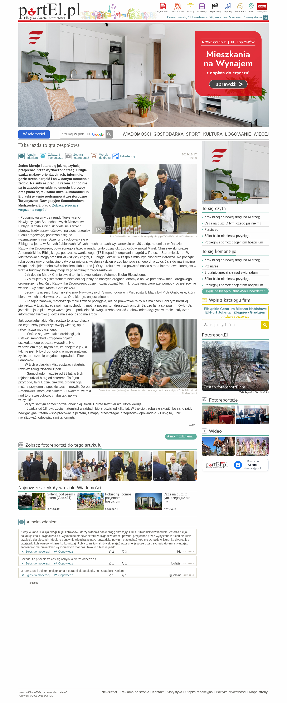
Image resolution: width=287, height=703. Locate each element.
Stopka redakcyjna (199, 692)
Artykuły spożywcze (235, 316)
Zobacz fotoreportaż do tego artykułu (60, 445)
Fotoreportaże (220, 400)
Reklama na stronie (134, 692)
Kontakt (158, 692)
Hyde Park (240, 11)
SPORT (193, 134)
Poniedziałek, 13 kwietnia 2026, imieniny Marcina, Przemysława (214, 17)
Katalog (190, 11)
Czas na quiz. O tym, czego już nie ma (232, 223)
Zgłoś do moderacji (35, 551)
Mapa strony (258, 692)
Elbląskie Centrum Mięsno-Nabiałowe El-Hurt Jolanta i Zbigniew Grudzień (235, 310)
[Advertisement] (107, 615)
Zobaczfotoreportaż (81, 156)
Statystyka (174, 692)
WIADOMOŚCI (137, 134)
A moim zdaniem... (181, 436)
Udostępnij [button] (127, 156)
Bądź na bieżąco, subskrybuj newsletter (235, 291)
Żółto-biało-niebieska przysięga (227, 236)
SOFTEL (48, 695)
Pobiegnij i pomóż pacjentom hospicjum (233, 242)
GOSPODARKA (169, 134)
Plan (251, 11)
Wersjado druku (105, 156)
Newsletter (109, 692)
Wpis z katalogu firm (226, 300)
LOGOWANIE (238, 134)
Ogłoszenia (163, 11)
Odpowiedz (62, 551)
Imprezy (228, 11)
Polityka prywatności (231, 692)
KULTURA (213, 134)
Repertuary (215, 11)
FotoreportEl (215, 335)
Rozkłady (201, 11)
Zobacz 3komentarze (55, 156)
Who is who (178, 11)
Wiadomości (34, 134)
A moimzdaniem (32, 156)
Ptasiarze (211, 229)
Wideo (212, 431)
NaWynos (262, 6)
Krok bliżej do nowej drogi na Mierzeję (232, 217)
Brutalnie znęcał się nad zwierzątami (231, 272)
